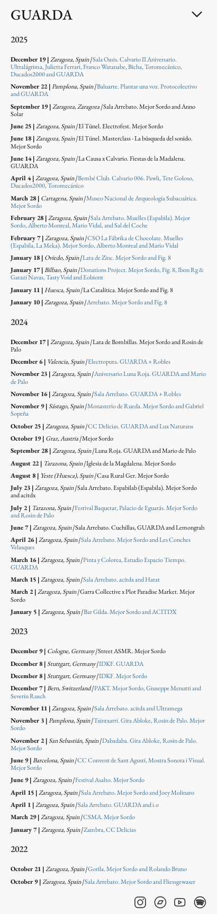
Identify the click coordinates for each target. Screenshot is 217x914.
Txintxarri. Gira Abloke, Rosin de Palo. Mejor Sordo (108, 724)
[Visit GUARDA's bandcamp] (160, 902)
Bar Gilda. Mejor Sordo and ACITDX (130, 612)
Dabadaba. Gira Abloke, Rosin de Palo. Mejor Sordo (104, 744)
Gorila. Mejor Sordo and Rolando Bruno (137, 869)
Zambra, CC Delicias (110, 829)
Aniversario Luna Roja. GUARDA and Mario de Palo (108, 377)
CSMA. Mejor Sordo (109, 817)
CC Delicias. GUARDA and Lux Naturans (140, 426)
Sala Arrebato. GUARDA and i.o (118, 805)
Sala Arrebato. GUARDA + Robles (137, 394)
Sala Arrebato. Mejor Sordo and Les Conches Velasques (101, 543)
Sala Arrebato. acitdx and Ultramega (138, 708)
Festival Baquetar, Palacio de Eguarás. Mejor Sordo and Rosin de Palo (104, 512)
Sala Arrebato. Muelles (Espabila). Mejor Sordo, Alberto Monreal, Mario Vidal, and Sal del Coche (100, 222)
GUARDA (42, 14)
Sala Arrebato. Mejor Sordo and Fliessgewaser (140, 881)
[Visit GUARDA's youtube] (180, 902)
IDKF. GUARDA (121, 664)
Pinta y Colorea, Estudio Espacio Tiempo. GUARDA (98, 564)
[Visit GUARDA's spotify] (200, 902)
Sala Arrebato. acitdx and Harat (121, 579)
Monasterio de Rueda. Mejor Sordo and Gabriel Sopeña (107, 410)
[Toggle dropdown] (197, 14)
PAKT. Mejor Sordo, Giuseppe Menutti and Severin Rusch (106, 692)
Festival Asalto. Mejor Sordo (109, 780)
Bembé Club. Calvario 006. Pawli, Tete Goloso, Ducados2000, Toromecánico (102, 182)
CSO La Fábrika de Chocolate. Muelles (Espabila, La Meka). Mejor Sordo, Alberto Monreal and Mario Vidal (97, 242)
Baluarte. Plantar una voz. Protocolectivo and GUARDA (104, 90)
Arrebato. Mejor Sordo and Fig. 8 (127, 302)
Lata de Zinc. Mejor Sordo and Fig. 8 (127, 257)
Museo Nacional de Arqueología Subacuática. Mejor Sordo (104, 202)
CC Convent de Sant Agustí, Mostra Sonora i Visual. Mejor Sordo (108, 764)
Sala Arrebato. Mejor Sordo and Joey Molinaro (137, 792)
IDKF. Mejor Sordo (123, 676)
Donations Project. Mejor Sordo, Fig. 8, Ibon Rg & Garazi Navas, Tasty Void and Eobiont (107, 274)
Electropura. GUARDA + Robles (129, 361)
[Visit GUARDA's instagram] (140, 902)
